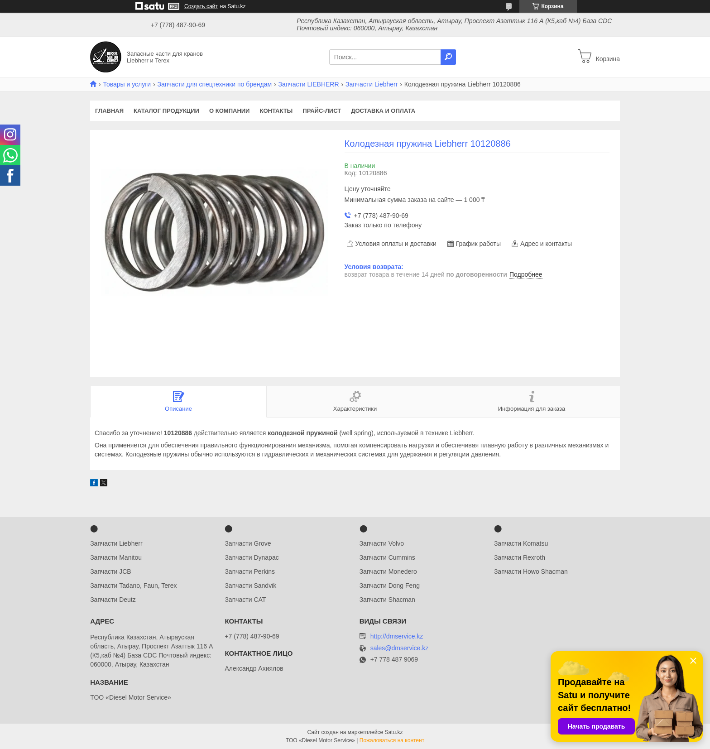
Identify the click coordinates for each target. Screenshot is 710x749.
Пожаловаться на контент (392, 740)
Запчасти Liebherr (371, 84)
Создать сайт (201, 6)
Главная (109, 110)
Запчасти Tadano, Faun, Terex (133, 585)
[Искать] (448, 57)
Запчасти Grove (248, 543)
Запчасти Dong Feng (390, 585)
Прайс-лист (321, 110)
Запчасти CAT (245, 599)
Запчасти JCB (110, 571)
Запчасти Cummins (387, 557)
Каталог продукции (166, 110)
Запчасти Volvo (382, 543)
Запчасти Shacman (387, 599)
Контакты (276, 110)
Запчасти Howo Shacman (531, 571)
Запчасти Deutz (113, 599)
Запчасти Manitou (116, 557)
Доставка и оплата (383, 110)
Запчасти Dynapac (251, 557)
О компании (229, 110)
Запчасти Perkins (250, 571)
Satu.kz (393, 732)
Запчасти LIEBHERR (308, 84)
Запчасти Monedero (388, 571)
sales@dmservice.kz (399, 648)
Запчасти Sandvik (250, 585)
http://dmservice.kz (396, 636)
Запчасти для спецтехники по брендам (215, 84)
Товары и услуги (127, 84)
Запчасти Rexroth (519, 557)
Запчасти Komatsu (521, 543)
